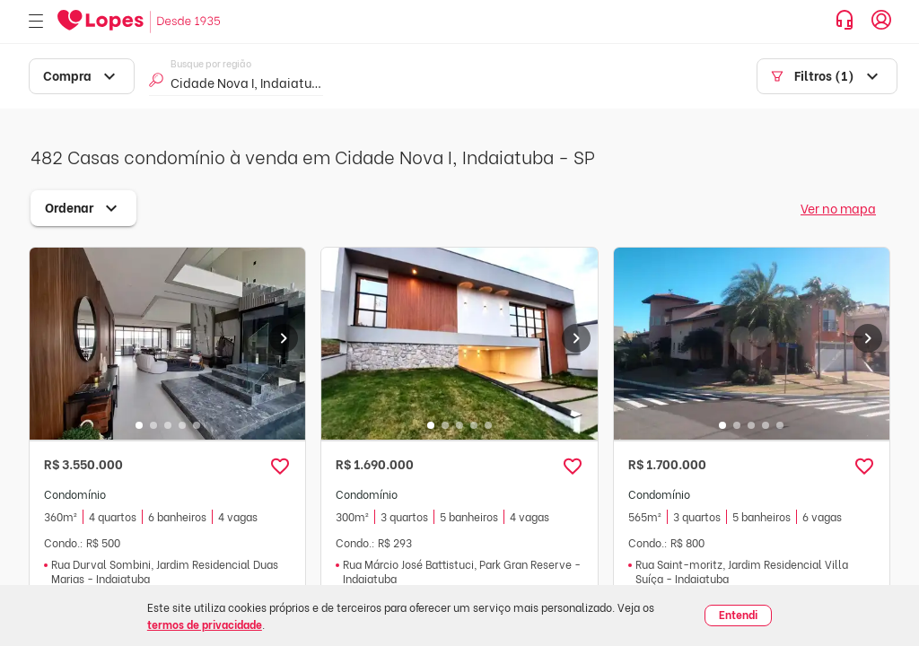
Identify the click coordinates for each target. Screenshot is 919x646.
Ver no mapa (838, 207)
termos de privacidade (204, 624)
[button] (280, 466)
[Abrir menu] (36, 22)
